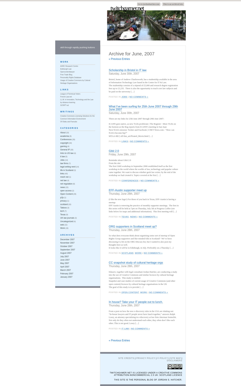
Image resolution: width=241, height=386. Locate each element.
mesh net (64, 177)
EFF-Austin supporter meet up (128, 190)
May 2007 (64, 263)
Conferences (130, 180)
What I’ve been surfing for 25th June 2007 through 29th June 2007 (143, 108)
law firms (64, 163)
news (133, 217)
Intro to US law (66, 153)
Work (138, 253)
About (62, 132)
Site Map (175, 358)
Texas (125, 217)
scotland (128, 253)
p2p (62, 197)
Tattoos (63, 208)
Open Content (130, 292)
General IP (65, 150)
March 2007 (65, 270)
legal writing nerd (67, 167)
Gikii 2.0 (114, 151)
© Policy (162, 358)
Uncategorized (66, 221)
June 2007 (65, 260)
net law (63, 180)
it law (125, 328)
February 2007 (66, 273)
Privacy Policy (145, 358)
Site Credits (126, 358)
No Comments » (139, 97)
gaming (63, 146)
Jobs (124, 97)
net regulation (66, 184)
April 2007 (64, 267)
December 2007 (67, 239)
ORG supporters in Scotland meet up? (133, 226)
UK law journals (67, 218)
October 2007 (66, 246)
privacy (63, 201)
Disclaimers (174, 360)
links (125, 141)
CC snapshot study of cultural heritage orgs (136, 262)
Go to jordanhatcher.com (148, 4)
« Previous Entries (119, 59)
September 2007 (67, 250)
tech (62, 211)
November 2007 (67, 243)
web (62, 225)
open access (65, 190)
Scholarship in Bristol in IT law (127, 70)
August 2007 (65, 253)
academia (64, 136)
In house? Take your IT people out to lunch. (136, 302)
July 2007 (64, 256)
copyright (64, 143)
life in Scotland (66, 170)
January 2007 (66, 277)
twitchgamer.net (127, 8)
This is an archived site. (173, 4)
